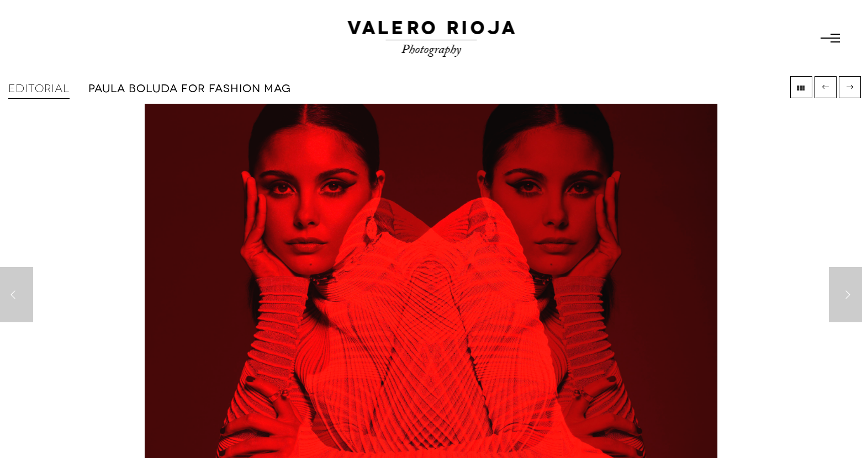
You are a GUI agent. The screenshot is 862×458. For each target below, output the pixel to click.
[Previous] (16, 294)
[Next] (845, 294)
